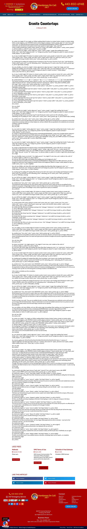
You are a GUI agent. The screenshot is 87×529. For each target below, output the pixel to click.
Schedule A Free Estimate (64, 450)
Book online (72, 8)
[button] (43, 467)
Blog (72, 14)
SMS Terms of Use (40, 450)
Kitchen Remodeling (64, 14)
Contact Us (80, 14)
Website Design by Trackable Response (27, 527)
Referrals (15, 450)
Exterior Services (35, 14)
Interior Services (22, 14)
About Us (11, 14)
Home (4, 14)
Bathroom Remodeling (50, 14)
